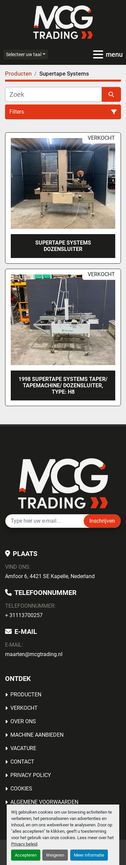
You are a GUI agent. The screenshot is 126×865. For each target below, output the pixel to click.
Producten (25, 694)
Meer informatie (89, 855)
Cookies (21, 788)
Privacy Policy (30, 775)
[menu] (98, 54)
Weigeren (55, 855)
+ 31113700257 (24, 615)
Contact (22, 762)
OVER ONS (23, 721)
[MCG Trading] (63, 483)
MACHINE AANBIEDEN (37, 735)
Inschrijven (102, 521)
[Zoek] (53, 94)
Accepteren (26, 855)
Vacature (23, 748)
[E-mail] (44, 521)
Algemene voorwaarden (44, 802)
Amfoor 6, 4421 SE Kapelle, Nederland (50, 576)
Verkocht (24, 708)
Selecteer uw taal (23, 54)
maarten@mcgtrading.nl (33, 654)
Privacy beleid (24, 844)
